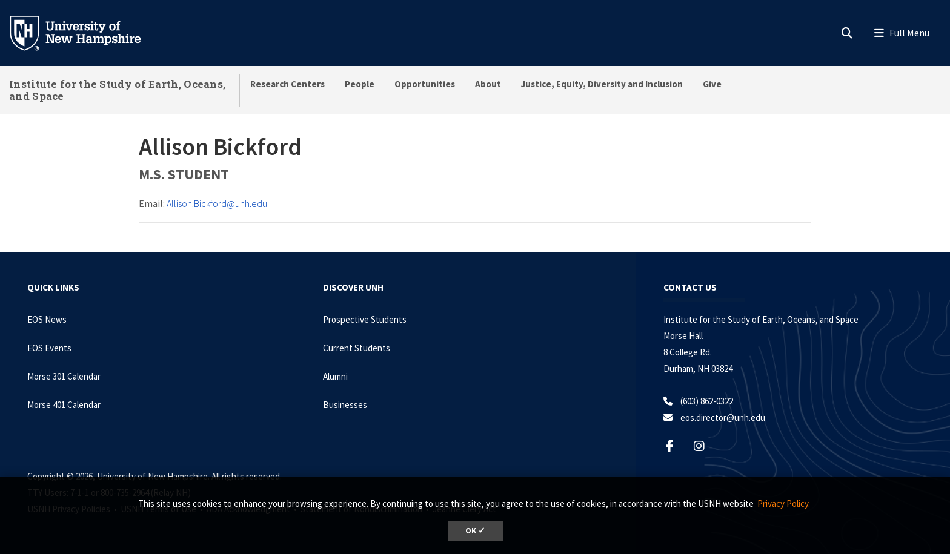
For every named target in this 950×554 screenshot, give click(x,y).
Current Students (356, 348)
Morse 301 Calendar (64, 376)
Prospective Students (365, 319)
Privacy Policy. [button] (783, 503)
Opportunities (424, 84)
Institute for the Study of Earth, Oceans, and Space (117, 90)
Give (712, 84)
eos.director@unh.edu (722, 417)
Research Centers (287, 84)
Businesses (345, 405)
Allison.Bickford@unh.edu (217, 203)
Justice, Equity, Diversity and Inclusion (602, 84)
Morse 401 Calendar (64, 405)
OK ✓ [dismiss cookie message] (475, 531)
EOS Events (49, 348)
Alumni (335, 376)
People (359, 84)
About (488, 84)
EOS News (47, 319)
